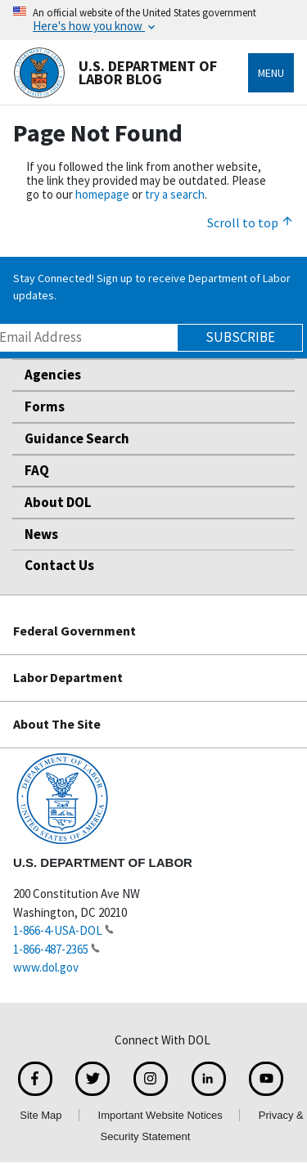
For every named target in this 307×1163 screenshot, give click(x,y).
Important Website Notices (160, 1115)
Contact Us (59, 565)
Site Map (40, 1115)
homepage (102, 194)
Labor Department (68, 677)
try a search (175, 194)
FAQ (37, 470)
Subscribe (240, 337)
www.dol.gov (46, 967)
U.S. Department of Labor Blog (115, 73)
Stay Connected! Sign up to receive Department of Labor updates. (152, 287)
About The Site (57, 724)
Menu (271, 72)
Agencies (53, 375)
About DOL (58, 502)
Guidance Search (77, 438)
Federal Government (74, 630)
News (41, 534)
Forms (45, 406)
